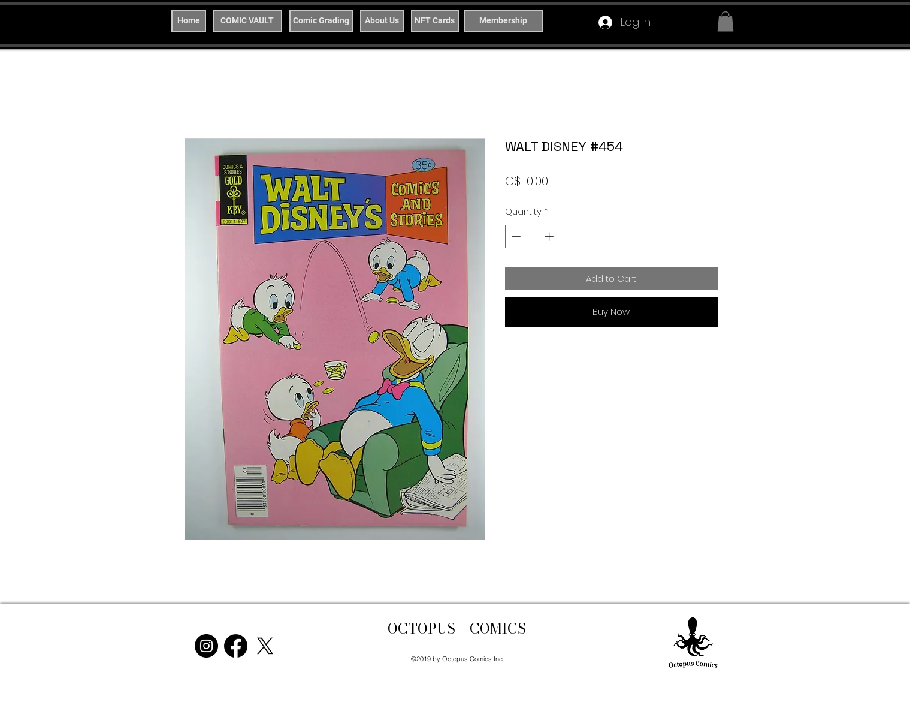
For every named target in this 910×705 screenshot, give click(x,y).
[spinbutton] (532, 236)
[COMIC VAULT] (247, 21)
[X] (265, 646)
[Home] (188, 21)
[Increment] (550, 236)
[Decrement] (515, 236)
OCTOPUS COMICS (457, 628)
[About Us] (382, 21)
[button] (725, 21)
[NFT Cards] (435, 21)
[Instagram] (206, 646)
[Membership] (503, 21)
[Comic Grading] (321, 21)
